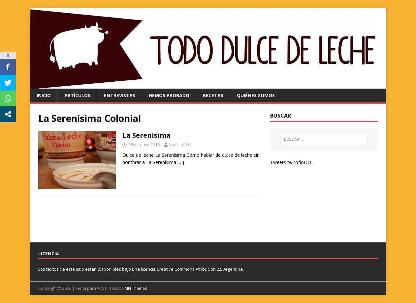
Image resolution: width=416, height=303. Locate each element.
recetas (213, 95)
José (173, 145)
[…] (180, 162)
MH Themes (136, 288)
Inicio (44, 95)
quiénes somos (256, 95)
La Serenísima (146, 135)
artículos (77, 95)
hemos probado (169, 95)
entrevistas (119, 95)
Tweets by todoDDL (292, 162)
